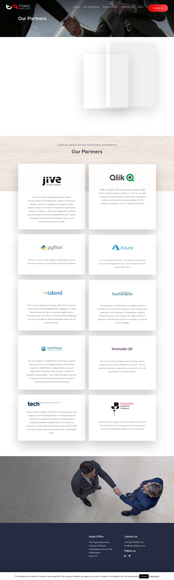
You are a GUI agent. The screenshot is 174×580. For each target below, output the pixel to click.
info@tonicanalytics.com (134, 539)
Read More (154, 576)
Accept (144, 576)
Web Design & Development (129, 570)
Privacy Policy (23, 570)
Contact (41, 570)
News (33, 570)
